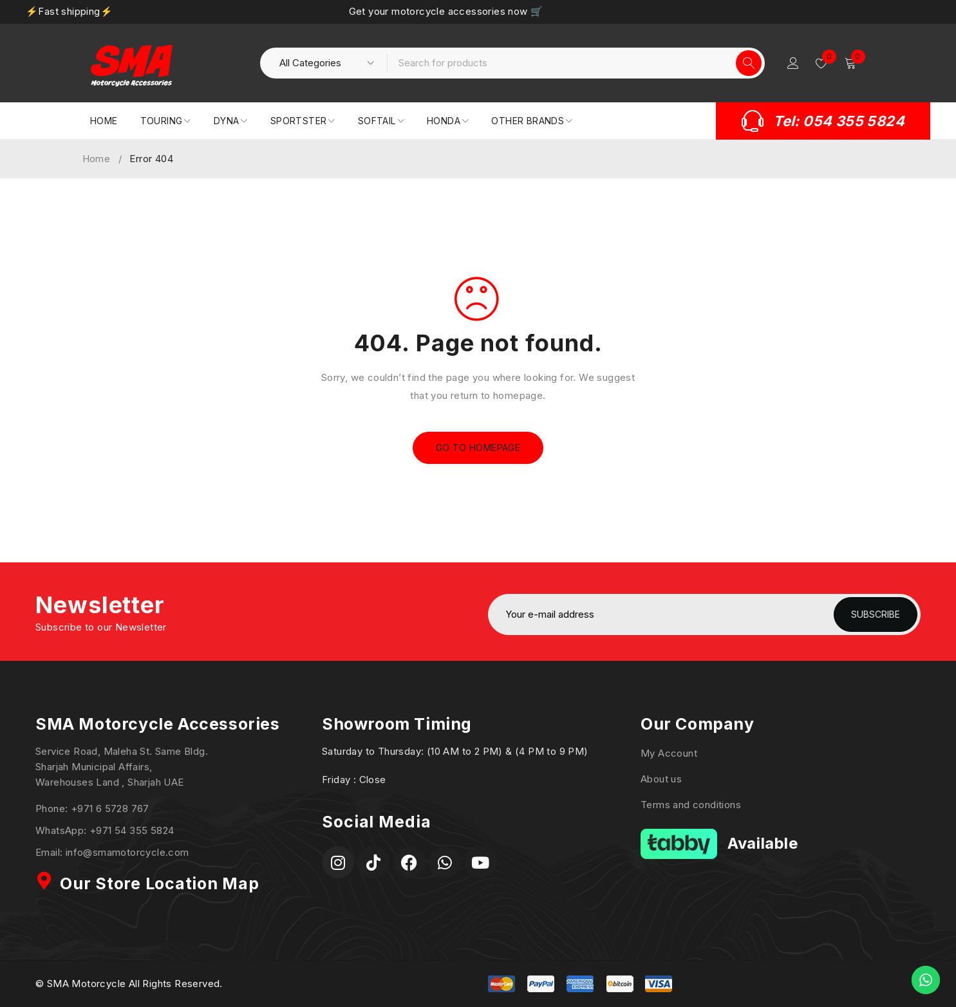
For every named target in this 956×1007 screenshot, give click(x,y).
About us (661, 779)
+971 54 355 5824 (131, 830)
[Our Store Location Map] (44, 881)
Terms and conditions (691, 805)
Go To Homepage (478, 447)
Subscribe (875, 614)
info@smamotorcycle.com (127, 852)
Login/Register (793, 63)
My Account (669, 753)
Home (96, 158)
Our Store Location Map (159, 883)
